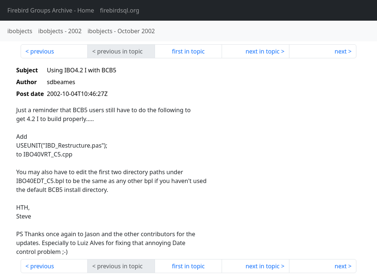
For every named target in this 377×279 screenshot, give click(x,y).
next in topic (262, 51)
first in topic (188, 51)
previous (42, 51)
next (341, 51)
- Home (50, 10)
